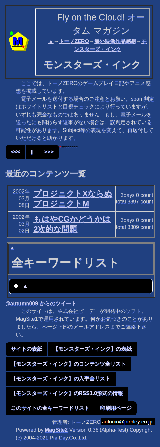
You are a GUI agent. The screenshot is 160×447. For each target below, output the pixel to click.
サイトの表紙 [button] (26, 349)
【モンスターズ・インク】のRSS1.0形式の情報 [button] (67, 393)
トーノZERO (74, 41)
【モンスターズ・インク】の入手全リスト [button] (60, 378)
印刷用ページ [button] (116, 408)
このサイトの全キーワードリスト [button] (50, 408)
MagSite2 (56, 430)
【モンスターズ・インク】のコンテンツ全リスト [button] (68, 364)
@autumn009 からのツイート (40, 303)
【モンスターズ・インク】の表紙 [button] (92, 349)
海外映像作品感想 (115, 41)
